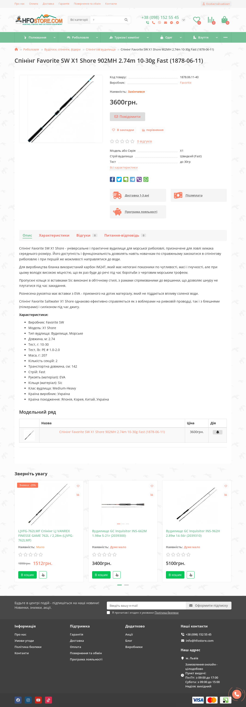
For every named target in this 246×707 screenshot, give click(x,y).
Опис (27, 235)
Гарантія (64, 3)
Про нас (19, 3)
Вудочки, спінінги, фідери (62, 49)
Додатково (135, 626)
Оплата (33, 3)
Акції (129, 634)
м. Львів (192, 658)
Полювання (34, 37)
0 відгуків (144, 141)
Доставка (48, 3)
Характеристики (54, 235)
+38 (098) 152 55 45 (198, 634)
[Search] (110, 20)
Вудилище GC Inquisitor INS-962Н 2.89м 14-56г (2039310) (193, 533)
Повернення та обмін (87, 3)
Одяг (166, 37)
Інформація (25, 626)
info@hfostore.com (199, 641)
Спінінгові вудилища (100, 49)
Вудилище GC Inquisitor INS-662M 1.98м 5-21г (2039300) (119, 533)
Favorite (185, 82)
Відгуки (86, 235)
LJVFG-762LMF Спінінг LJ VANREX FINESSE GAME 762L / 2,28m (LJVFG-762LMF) (45, 535)
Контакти (111, 3)
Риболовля (78, 37)
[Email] (146, 605)
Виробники (134, 647)
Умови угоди (24, 641)
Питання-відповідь (125, 235)
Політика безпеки (28, 647)
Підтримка (80, 626)
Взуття (200, 37)
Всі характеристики (124, 167)
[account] (216, 3)
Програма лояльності (86, 659)
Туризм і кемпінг (124, 37)
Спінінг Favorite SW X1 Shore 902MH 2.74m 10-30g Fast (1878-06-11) (112, 432)
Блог (128, 641)
